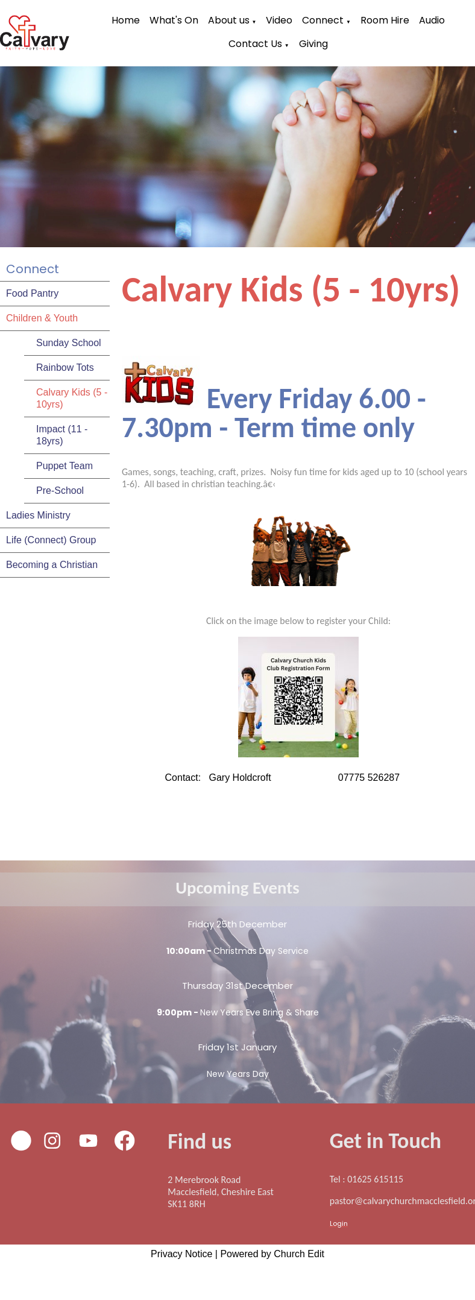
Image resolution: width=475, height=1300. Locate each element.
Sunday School (68, 343)
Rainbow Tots (65, 367)
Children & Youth (42, 318)
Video (279, 20)
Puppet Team (64, 466)
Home (126, 20)
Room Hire (384, 20)
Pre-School (60, 490)
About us (229, 20)
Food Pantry (32, 293)
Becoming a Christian (52, 565)
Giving (313, 44)
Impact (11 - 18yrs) (61, 435)
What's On (173, 20)
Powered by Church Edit (272, 1254)
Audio (432, 20)
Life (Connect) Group (51, 540)
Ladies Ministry (38, 515)
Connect (323, 20)
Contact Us (255, 44)
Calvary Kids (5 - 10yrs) (71, 398)
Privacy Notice (181, 1254)
